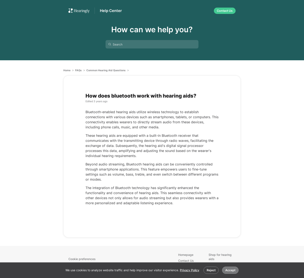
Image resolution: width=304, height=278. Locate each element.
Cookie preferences (82, 259)
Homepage (185, 255)
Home (67, 70)
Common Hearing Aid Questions (106, 70)
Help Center (111, 10)
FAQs (78, 70)
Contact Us (186, 260)
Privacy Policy (189, 270)
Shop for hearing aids (220, 257)
